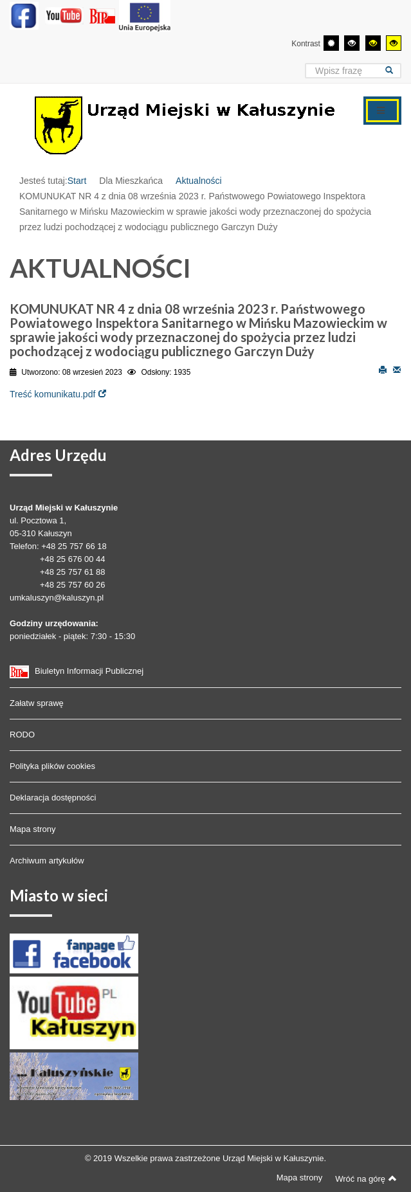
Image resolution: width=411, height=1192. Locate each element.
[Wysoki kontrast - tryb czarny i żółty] (373, 43)
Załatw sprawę (37, 703)
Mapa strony (33, 829)
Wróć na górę (366, 1178)
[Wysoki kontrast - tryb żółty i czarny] (393, 43)
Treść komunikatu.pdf (52, 394)
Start (77, 181)
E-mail (397, 369)
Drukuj (383, 369)
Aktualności (199, 181)
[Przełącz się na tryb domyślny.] (331, 43)
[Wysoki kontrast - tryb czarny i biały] (352, 43)
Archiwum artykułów (47, 860)
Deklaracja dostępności (53, 797)
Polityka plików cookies (52, 766)
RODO (22, 734)
